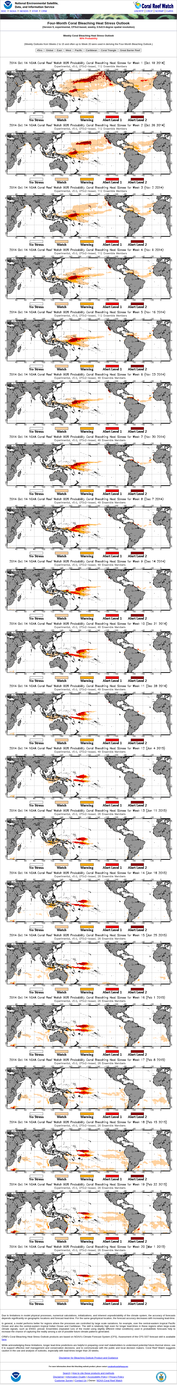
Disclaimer (58, 1376)
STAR (35, 11)
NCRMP (159, 11)
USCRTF (139, 11)
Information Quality (76, 1376)
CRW (44, 11)
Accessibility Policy (97, 1376)
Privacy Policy (116, 1376)
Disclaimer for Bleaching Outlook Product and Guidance (88, 1357)
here (4, 1339)
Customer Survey (64, 1380)
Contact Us (80, 1380)
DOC (3, 11)
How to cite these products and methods (93, 1373)
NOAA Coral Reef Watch (109, 1380)
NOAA (13, 11)
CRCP (149, 11)
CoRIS (169, 11)
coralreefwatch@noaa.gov (118, 1366)
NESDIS (24, 11)
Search (66, 1373)
